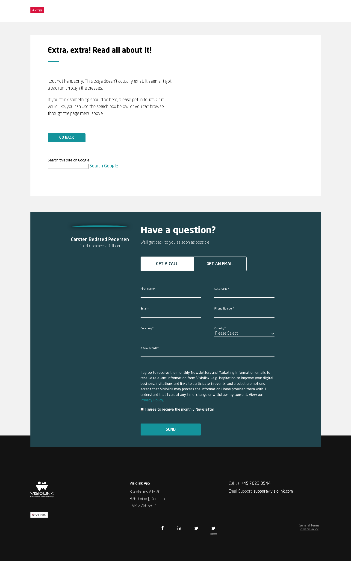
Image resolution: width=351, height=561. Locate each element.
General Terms (309, 525)
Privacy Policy (152, 400)
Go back (66, 138)
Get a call (167, 264)
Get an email (219, 264)
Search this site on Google (68, 160)
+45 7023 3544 (256, 484)
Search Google (103, 166)
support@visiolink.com (273, 491)
